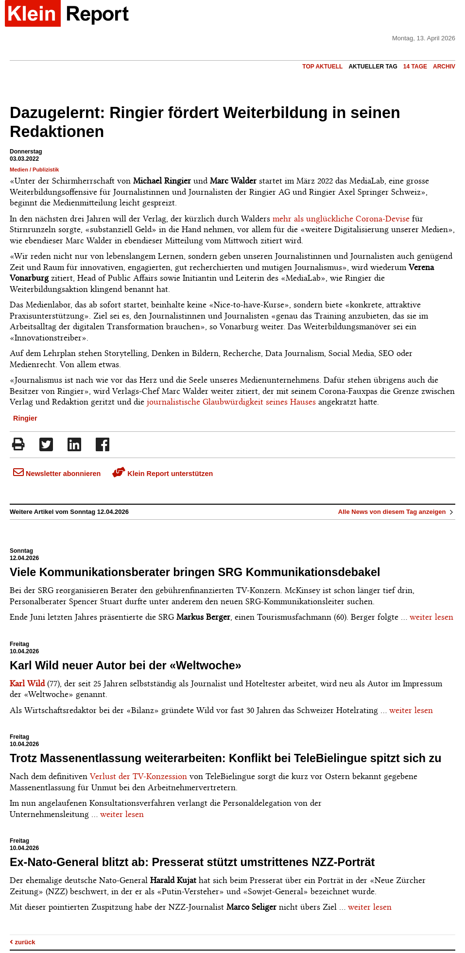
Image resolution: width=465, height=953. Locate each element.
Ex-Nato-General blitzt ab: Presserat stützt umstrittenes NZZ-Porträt (192, 862)
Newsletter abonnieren (57, 473)
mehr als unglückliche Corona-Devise (341, 218)
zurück (22, 942)
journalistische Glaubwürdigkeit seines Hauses (231, 402)
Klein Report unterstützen (162, 473)
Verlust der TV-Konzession (138, 776)
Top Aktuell (322, 66)
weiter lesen (431, 617)
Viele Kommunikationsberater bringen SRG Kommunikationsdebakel (195, 572)
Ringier (25, 418)
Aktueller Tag (372, 66)
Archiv (444, 66)
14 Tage (415, 66)
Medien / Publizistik (34, 169)
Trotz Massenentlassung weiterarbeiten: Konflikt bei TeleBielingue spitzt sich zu (226, 758)
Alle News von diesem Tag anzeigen (396, 511)
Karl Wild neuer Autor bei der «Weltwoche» (125, 665)
